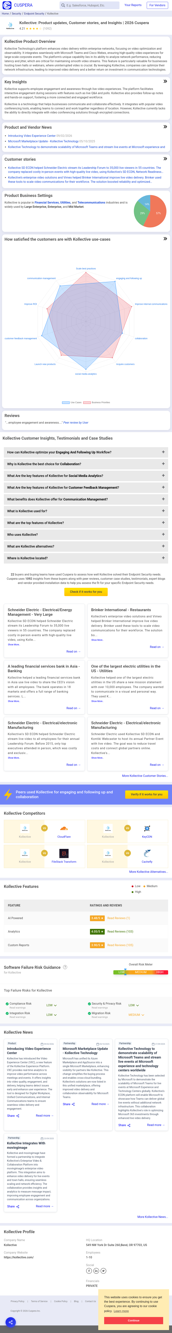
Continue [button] (133, 1320)
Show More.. (14, 644)
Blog (76, 1301)
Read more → (45, 1115)
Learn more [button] (121, 1311)
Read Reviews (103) (120, 931)
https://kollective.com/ (19, 1257)
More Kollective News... (153, 1217)
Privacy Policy (17, 1301)
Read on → (74, 651)
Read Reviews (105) (120, 945)
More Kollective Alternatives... (148, 872)
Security (16, 13)
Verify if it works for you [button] (146, 784)
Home (5, 13)
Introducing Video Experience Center (32, 136)
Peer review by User (75, 422)
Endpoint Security (34, 13)
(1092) (47, 28)
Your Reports (133, 5)
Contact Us (90, 1301)
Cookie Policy (60, 1301)
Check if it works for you (86, 592)
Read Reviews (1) (118, 918)
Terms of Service (39, 1301)
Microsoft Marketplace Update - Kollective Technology (43, 141)
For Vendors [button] (157, 5)
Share (11, 1116)
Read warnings (18, 1007)
